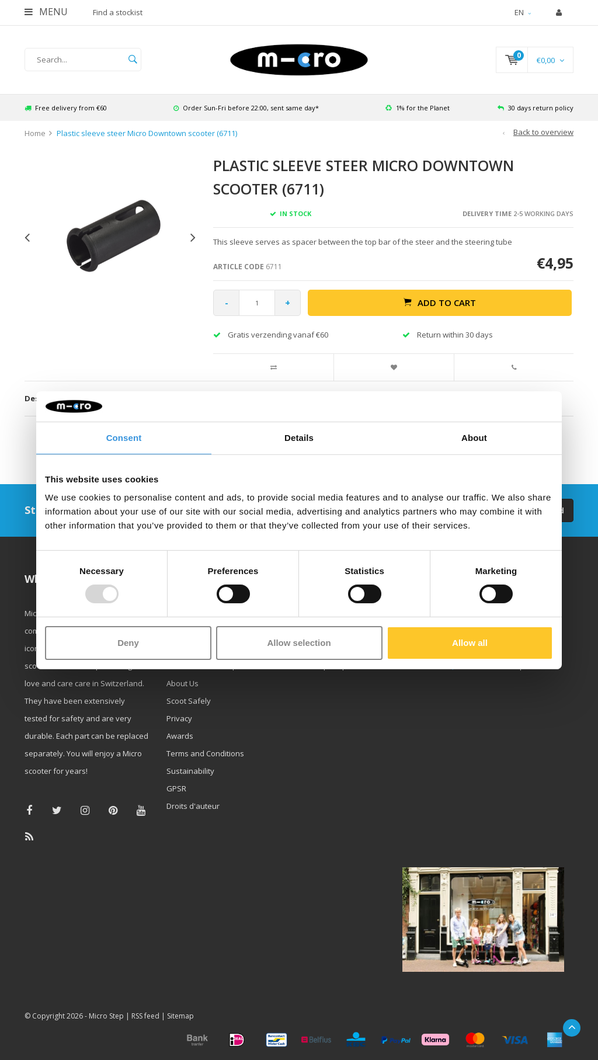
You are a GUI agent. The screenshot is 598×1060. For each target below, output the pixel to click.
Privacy (179, 718)
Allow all (470, 643)
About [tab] (474, 438)
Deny (128, 643)
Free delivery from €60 (66, 107)
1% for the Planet (417, 107)
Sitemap (180, 1016)
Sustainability (190, 771)
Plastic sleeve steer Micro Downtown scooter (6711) (147, 133)
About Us (182, 683)
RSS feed (145, 1016)
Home (35, 133)
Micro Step (106, 1016)
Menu (46, 11)
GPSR (176, 788)
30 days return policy (535, 107)
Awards (179, 736)
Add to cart (440, 302)
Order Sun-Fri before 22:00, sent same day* (246, 107)
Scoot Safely (188, 701)
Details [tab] (299, 438)
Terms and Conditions (205, 753)
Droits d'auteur (193, 806)
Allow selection (299, 643)
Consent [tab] (124, 438)
